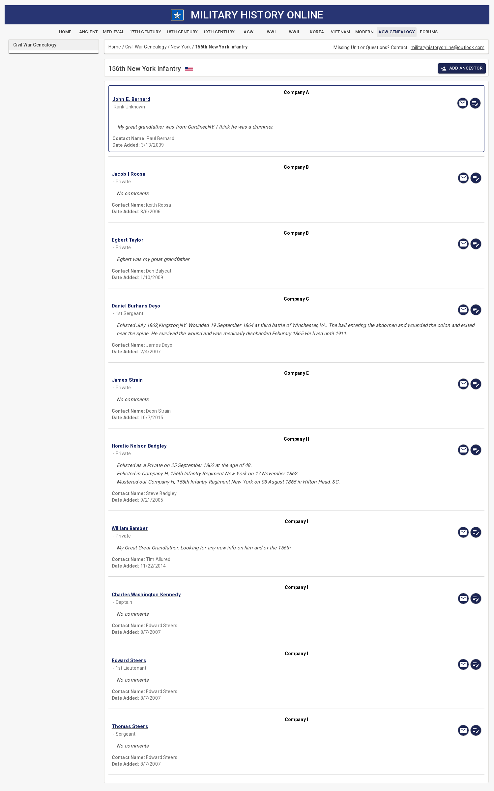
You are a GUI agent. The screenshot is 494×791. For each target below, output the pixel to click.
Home (114, 46)
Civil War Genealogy (146, 46)
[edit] (475, 103)
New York (181, 46)
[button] (241, 99)
